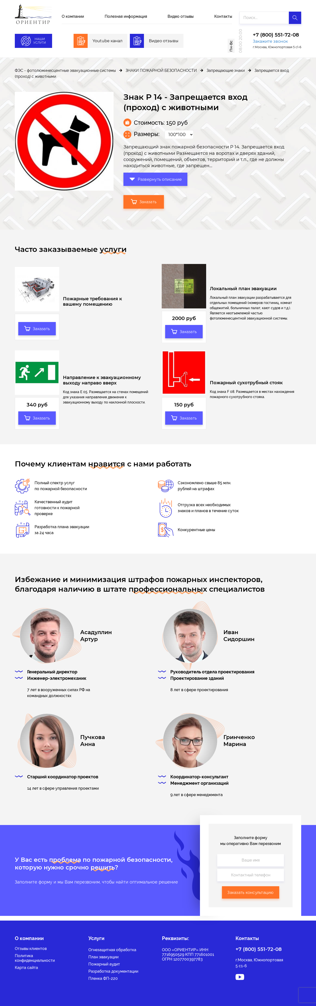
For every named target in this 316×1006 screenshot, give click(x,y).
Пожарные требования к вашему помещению (92, 302)
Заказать (144, 201)
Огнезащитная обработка (112, 949)
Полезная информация (126, 16)
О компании (73, 16)
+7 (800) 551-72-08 (276, 35)
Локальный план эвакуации (243, 289)
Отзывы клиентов (31, 948)
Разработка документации (113, 971)
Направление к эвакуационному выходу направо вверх (102, 382)
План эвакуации (103, 957)
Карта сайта (26, 967)
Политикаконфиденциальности (35, 958)
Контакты (223, 16)
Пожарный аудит (104, 964)
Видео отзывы (181, 16)
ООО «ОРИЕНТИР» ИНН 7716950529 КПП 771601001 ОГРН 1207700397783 (188, 954)
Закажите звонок (270, 41)
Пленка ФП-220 (103, 978)
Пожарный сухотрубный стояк (246, 385)
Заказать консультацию (250, 896)
